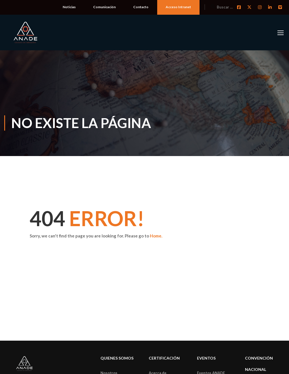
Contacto (140, 7)
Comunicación (104, 7)
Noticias (69, 7)
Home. (156, 235)
